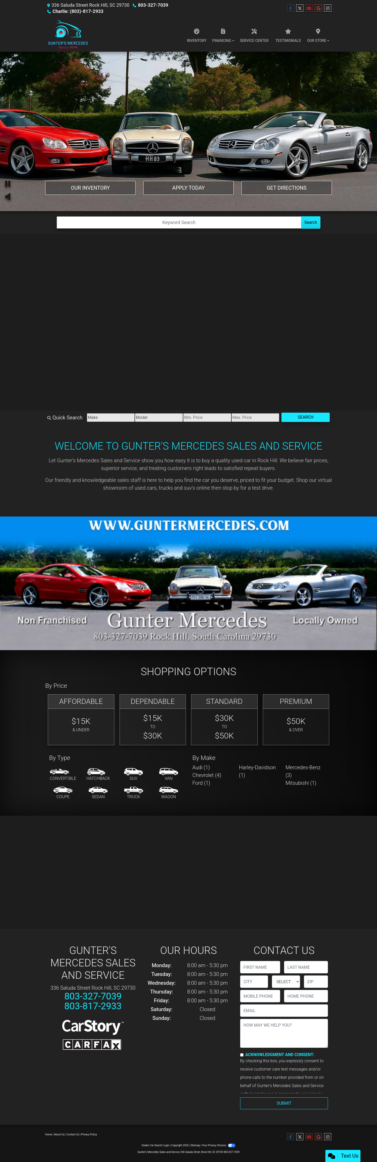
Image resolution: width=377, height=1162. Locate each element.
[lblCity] (254, 981)
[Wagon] (168, 793)
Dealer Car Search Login (155, 1145)
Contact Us (73, 1134)
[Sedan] (98, 793)
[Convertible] (63, 775)
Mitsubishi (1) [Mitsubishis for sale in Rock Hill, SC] (301, 783)
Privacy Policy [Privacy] (89, 1134)
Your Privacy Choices (218, 1145)
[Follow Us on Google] (318, 8)
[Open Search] (179, 222)
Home (48, 1134)
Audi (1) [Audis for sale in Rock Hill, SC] (201, 767)
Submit (284, 1103)
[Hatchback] (98, 775)
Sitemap (195, 1145)
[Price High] (255, 417)
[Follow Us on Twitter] (299, 8)
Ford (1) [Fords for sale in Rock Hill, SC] (201, 783)
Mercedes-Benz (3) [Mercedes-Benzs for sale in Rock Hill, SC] (303, 771)
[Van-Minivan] (168, 775)
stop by (231, 488)
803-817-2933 (93, 1006)
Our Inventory (90, 188)
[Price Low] (207, 417)
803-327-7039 (153, 5)
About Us (59, 1134)
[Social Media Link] (327, 8)
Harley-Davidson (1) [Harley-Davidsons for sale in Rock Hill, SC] (257, 771)
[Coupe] (63, 793)
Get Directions (287, 188)
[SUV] (133, 775)
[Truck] (133, 793)
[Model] (159, 417)
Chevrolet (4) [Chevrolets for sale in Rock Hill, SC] (206, 775)
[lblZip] (316, 981)
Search (310, 222)
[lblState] (286, 981)
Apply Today (188, 188)
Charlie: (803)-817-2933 (77, 11)
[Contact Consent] (242, 1055)
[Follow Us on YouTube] (309, 8)
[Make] (111, 417)
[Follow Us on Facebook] (290, 8)
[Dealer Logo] (67, 34)
